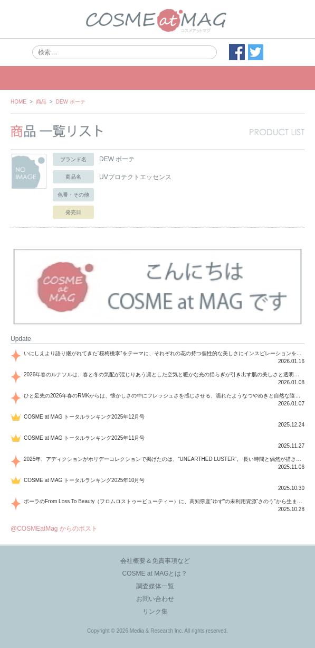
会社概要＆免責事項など (155, 560)
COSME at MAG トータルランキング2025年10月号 (84, 480)
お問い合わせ (155, 599)
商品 (41, 102)
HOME (18, 102)
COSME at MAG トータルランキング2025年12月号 (84, 417)
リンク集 (155, 611)
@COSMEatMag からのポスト (54, 528)
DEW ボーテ (70, 102)
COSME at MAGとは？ (154, 573)
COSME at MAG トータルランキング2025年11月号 (84, 438)
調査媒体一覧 (155, 586)
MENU (157, 78)
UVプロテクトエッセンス (135, 177)
